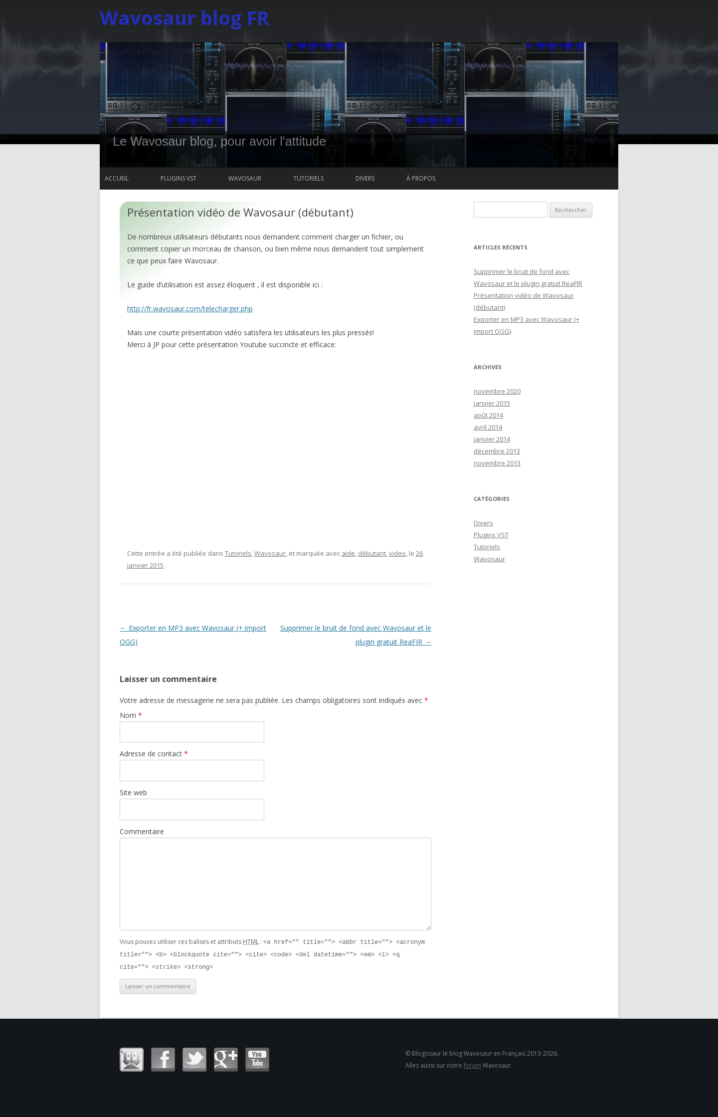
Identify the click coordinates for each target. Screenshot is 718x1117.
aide (348, 553)
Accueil (117, 178)
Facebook (163, 1058)
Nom (131, 715)
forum (472, 1064)
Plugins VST (178, 178)
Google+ (226, 1058)
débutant (372, 553)
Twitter (194, 1058)
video (397, 553)
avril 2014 (488, 427)
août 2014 (488, 415)
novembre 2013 (497, 462)
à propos (420, 178)
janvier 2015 (492, 403)
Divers (365, 178)
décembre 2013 (497, 451)
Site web (133, 792)
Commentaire (142, 831)
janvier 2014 (492, 439)
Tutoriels (308, 178)
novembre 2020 (497, 391)
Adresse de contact (154, 753)
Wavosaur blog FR (184, 17)
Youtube (257, 1058)
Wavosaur (244, 178)
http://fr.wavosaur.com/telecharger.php (190, 308)
